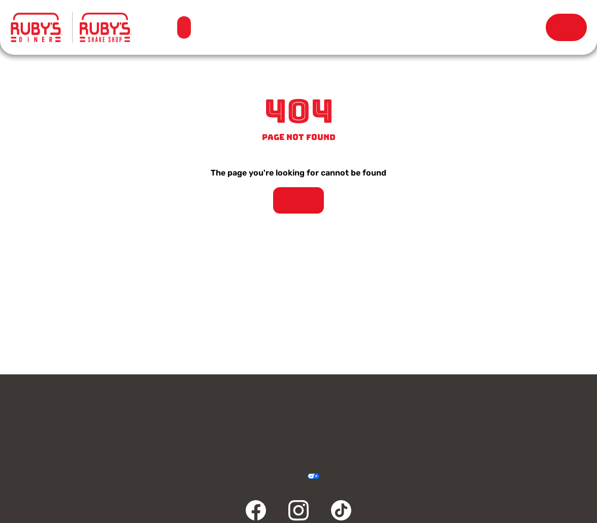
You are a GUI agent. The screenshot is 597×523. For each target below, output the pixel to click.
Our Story (390, 27)
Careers (516, 409)
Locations (287, 27)
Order (566, 27)
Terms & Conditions (261, 476)
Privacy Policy (241, 476)
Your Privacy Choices (301, 476)
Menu (183, 22)
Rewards (494, 27)
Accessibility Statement (281, 476)
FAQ (225, 433)
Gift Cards (225, 409)
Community (80, 433)
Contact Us (80, 409)
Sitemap (355, 476)
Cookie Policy (335, 476)
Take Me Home (298, 200)
